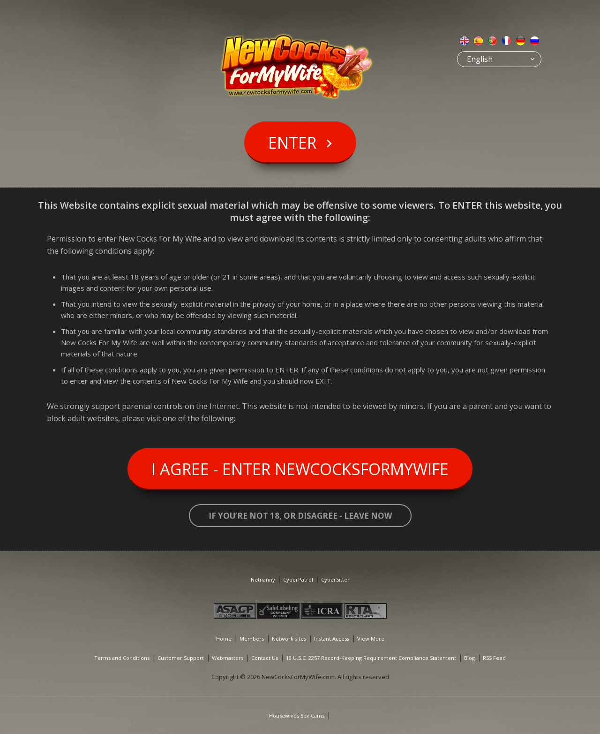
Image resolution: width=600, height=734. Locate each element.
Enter (292, 142)
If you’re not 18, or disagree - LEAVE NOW (300, 515)
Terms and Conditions (122, 657)
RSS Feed (494, 657)
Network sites (289, 638)
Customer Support (181, 657)
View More (370, 638)
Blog (469, 657)
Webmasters (227, 657)
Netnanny (263, 579)
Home (224, 638)
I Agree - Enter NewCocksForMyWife (300, 469)
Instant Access (331, 638)
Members (252, 638)
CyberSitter (335, 579)
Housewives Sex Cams (296, 715)
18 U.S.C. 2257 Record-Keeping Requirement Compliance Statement (371, 657)
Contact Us (264, 657)
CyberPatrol (298, 579)
